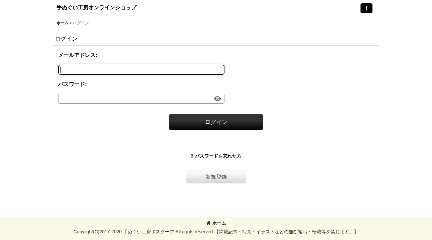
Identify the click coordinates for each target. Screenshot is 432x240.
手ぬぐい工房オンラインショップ (96, 7)
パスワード (71, 84)
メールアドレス (76, 55)
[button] (366, 8)
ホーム (216, 223)
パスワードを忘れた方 (216, 156)
